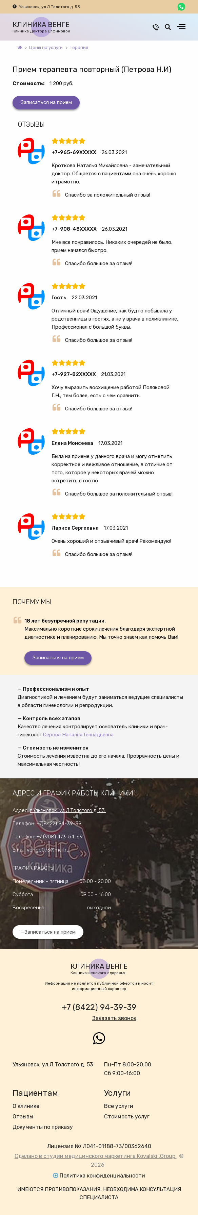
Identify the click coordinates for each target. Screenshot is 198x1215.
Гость (59, 298)
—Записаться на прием (48, 932)
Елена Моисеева (72, 443)
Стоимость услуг (127, 1116)
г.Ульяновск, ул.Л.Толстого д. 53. (68, 810)
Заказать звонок (114, 1018)
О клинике (26, 1106)
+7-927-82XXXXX (74, 374)
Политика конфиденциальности (102, 1175)
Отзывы (23, 1116)
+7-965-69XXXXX (74, 152)
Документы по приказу (43, 1127)
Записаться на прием (46, 102)
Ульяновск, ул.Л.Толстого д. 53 (49, 6)
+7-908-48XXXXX (74, 229)
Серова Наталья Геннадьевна (78, 735)
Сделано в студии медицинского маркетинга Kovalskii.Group (96, 1156)
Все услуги (118, 1106)
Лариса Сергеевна (75, 528)
